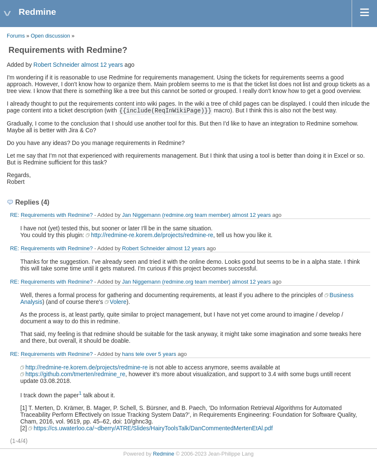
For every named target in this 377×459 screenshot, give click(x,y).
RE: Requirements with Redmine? (51, 215)
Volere (118, 301)
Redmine (163, 454)
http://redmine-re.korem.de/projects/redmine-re (152, 235)
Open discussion (50, 36)
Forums (16, 36)
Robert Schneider (56, 64)
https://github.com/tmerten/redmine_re (75, 374)
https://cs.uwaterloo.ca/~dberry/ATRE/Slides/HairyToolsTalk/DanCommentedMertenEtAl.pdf (153, 428)
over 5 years (161, 354)
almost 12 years (102, 64)
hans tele (133, 354)
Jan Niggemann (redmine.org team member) (176, 215)
